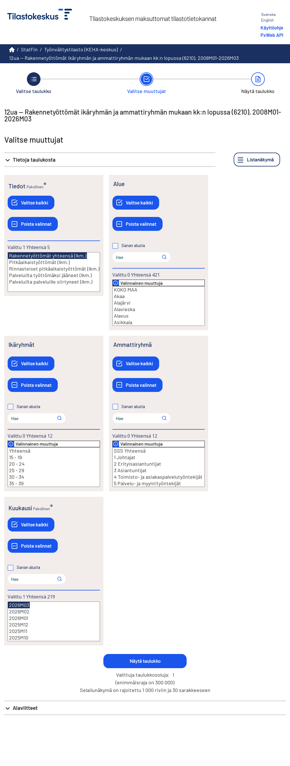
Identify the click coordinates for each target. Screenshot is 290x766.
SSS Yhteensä (158, 451)
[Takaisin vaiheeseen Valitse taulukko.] (34, 83)
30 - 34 (54, 477)
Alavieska (158, 309)
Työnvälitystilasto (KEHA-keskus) (81, 49)
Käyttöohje (272, 27)
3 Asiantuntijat (158, 470)
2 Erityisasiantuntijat (158, 464)
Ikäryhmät (21, 344)
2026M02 (54, 611)
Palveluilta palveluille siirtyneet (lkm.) (54, 281)
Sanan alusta (133, 245)
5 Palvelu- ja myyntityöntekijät (158, 483)
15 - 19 (54, 457)
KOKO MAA (158, 289)
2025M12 (54, 624)
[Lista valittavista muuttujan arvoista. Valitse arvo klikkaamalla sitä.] (54, 272)
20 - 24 (54, 464)
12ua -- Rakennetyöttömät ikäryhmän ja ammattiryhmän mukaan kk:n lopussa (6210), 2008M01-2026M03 (124, 58)
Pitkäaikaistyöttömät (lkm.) (54, 262)
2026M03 (19, 605)
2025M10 (54, 637)
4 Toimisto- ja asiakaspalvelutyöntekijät (158, 477)
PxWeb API (272, 35)
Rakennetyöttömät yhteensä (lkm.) (47, 255)
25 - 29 (54, 470)
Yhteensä (54, 451)
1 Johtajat (158, 457)
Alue (119, 183)
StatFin (29, 49)
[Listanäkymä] (257, 159)
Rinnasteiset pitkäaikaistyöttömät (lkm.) (54, 268)
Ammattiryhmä (132, 344)
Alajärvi (158, 302)
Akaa (158, 296)
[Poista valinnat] (33, 224)
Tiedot (16, 185)
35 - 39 (54, 483)
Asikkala (158, 322)
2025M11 (54, 631)
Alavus (158, 316)
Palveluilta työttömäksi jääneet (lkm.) (54, 275)
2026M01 (54, 618)
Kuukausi (20, 507)
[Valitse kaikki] (31, 203)
